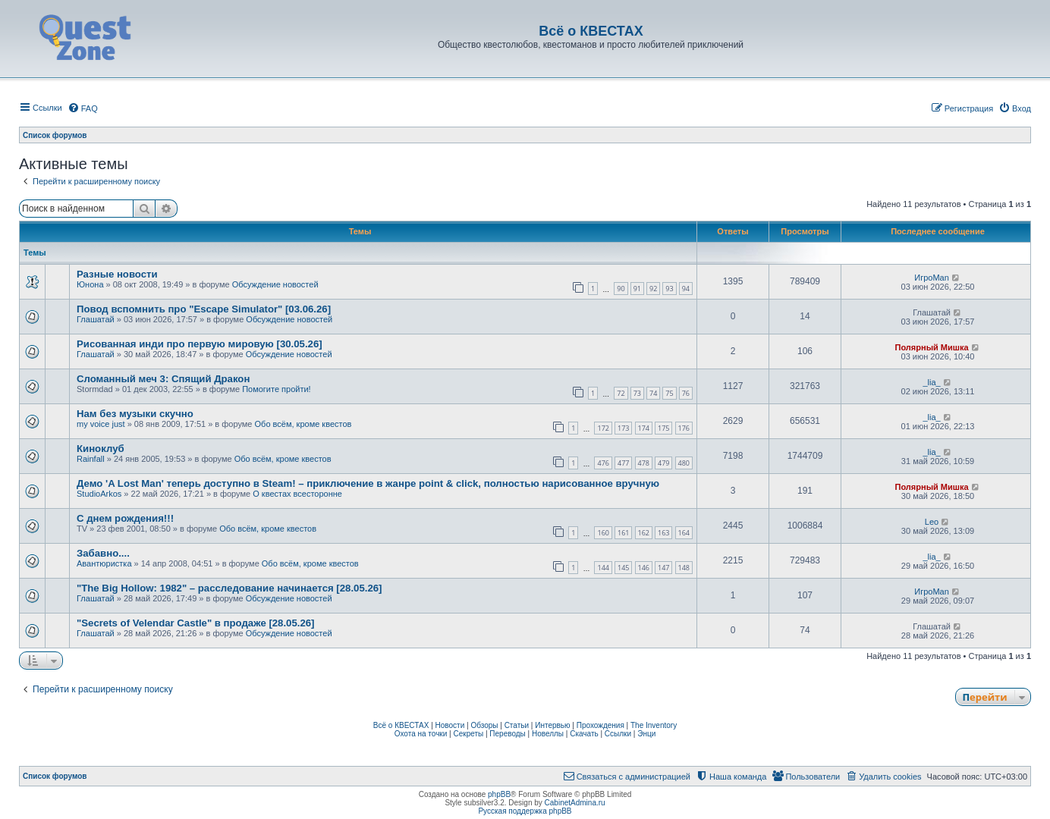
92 (653, 288)
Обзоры (484, 725)
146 (643, 568)
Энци (646, 734)
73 (637, 393)
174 (643, 428)
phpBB (499, 794)
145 (623, 568)
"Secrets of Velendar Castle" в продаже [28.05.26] (196, 623)
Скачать (584, 734)
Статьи (517, 725)
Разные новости (117, 274)
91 (637, 288)
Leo (931, 521)
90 (620, 288)
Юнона (90, 284)
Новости (450, 725)
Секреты (468, 734)
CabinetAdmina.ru (575, 803)
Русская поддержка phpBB (524, 811)
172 (602, 428)
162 (643, 533)
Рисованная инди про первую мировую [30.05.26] (199, 344)
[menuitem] (83, 108)
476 (602, 463)
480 (684, 463)
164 (684, 533)
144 (602, 568)
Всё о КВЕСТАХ (401, 725)
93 (669, 288)
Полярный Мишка (932, 347)
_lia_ (931, 382)
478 (643, 463)
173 (623, 428)
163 (663, 533)
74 (653, 393)
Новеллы (548, 734)
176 (684, 428)
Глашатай (96, 319)
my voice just (101, 423)
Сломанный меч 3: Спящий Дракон (163, 378)
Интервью (552, 725)
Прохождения (600, 725)
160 (602, 533)
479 (663, 463)
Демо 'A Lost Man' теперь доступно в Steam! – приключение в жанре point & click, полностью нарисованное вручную (368, 483)
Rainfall (91, 458)
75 (669, 393)
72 (620, 393)
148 (684, 568)
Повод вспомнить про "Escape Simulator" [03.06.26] (204, 309)
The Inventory (653, 725)
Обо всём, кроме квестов (303, 423)
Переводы (507, 734)
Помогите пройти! (276, 389)
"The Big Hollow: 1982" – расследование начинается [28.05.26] (229, 588)
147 (663, 568)
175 (663, 428)
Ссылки (618, 734)
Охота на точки (421, 734)
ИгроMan (931, 277)
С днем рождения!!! (125, 518)
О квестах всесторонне (297, 493)
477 (623, 463)
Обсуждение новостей (275, 284)
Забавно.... (103, 553)
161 (623, 533)
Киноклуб (100, 448)
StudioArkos (99, 493)
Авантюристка (104, 563)
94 (686, 288)
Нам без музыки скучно (135, 413)
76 (686, 393)
